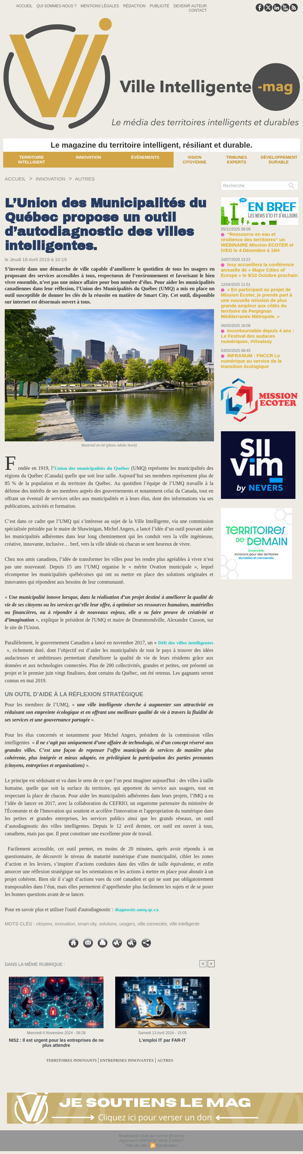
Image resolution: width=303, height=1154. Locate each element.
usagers (132, 923)
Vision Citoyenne (195, 159)
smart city (90, 923)
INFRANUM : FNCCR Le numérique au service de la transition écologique (258, 338)
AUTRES (94, 178)
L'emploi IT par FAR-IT (162, 1040)
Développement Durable (279, 159)
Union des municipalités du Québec (92, 468)
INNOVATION (56, 178)
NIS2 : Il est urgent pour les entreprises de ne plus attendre (56, 1042)
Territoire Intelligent (31, 159)
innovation (67, 923)
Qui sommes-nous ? (57, 6)
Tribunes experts (236, 159)
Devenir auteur (190, 6)
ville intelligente (194, 923)
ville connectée (159, 923)
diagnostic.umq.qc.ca (137, 909)
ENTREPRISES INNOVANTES (131, 1060)
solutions (112, 923)
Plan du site (136, 1145)
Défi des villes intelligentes (185, 642)
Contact (198, 10)
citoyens (44, 923)
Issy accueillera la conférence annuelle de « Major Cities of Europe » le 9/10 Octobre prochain (258, 262)
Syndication (166, 1145)
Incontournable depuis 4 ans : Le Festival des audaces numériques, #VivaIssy (256, 317)
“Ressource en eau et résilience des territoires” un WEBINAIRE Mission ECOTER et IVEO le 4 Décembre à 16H (259, 238)
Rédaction (134, 6)
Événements (145, 157)
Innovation (88, 157)
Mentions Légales (100, 6)
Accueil (24, 6)
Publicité (160, 6)
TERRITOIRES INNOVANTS (64, 1060)
